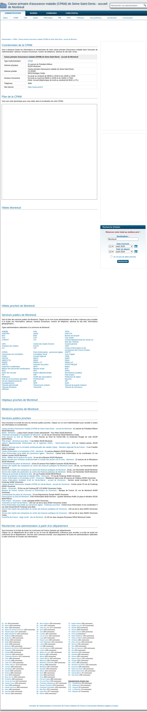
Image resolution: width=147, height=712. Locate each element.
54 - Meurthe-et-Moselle (45, 662)
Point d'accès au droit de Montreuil (16, 437)
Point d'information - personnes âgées (48, 352)
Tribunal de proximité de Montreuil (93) (17, 474)
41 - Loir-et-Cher (42, 636)
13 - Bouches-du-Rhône (10, 648)
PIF (3, 375)
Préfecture (80, 18)
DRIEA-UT (69, 362)
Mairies (33, 13)
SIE (34, 381)
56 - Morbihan (42, 667)
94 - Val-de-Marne (74, 673)
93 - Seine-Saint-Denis (76, 671)
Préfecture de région (73, 377)
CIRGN (4, 352)
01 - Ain (4, 623)
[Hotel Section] (50, 256)
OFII (35, 371)
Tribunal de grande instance (76, 385)
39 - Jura (40, 632)
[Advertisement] (74, 28)
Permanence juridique (73, 373)
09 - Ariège (6, 640)
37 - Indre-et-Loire (43, 627)
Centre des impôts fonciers (43, 344)
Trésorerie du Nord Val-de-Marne (14, 503)
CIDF (67, 346)
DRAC (35, 360)
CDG (4, 344)
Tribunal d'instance (9, 387)
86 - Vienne (72, 656)
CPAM (15, 18)
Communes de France (61, 706)
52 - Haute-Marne (43, 658)
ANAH (35, 334)
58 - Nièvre (40, 671)
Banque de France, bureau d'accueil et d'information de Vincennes (29, 490)
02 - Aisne (5, 625)
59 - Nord (40, 673)
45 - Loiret (40, 644)
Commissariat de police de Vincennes (16, 495)
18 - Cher (5, 658)
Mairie (5, 18)
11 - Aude (5, 644)
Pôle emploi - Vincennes (11, 501)
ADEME (5, 332)
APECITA (68, 334)
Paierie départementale (42, 373)
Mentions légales (104, 706)
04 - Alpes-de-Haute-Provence (12, 630)
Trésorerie (37, 387)
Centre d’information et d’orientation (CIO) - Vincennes (23, 478)
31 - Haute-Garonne (9, 687)
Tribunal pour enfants (41, 385)
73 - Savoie (72, 630)
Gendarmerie (112, 18)
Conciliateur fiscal (40, 354)
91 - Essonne (73, 667)
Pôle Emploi (69, 375)
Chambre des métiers (10, 346)
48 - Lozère (41, 650)
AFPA (67, 332)
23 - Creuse (6, 667)
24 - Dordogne (7, 669)
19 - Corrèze (6, 660)
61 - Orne (40, 677)
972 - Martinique (74, 685)
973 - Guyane (73, 687)
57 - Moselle (41, 669)
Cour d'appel (70, 354)
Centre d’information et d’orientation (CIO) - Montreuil (22, 451)
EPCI (69, 18)
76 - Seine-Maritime (75, 636)
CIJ (3, 348)
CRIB (67, 356)
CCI (34, 340)
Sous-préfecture (95, 18)
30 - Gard (5, 685)
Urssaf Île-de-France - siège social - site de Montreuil (22, 517)
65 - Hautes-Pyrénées (44, 685)
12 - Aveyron (6, 646)
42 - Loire (40, 638)
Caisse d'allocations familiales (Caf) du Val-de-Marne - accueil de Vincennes (33, 480)
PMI (59, 18)
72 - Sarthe (72, 627)
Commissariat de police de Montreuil (16, 464)
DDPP (67, 358)
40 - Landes (41, 634)
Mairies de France (78, 706)
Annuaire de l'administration (40, 706)
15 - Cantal (6, 652)
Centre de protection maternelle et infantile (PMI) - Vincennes (25, 476)
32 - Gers (5, 689)
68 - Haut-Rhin (42, 691)
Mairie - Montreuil (8, 433)
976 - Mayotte (73, 691)
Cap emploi (69, 338)
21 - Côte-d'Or (7, 662)
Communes (51, 13)
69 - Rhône (40, 693)
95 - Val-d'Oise (73, 675)
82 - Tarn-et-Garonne (75, 648)
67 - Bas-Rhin (41, 689)
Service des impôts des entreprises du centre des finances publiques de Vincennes (34, 513)
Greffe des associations (42, 377)
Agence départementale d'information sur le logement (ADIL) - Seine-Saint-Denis (36, 443)
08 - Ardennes (7, 638)
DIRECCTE (6, 360)
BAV (3, 336)
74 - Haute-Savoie (74, 632)
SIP (66, 381)
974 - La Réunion (74, 689)
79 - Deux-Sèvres (74, 642)
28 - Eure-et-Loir (7, 677)
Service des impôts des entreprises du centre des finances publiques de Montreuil (34, 470)
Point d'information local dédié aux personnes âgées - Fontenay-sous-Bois (31, 505)
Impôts (35, 18)
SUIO (67, 383)
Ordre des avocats (9, 373)
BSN (35, 336)
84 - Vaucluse (73, 652)
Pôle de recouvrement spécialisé (14, 379)
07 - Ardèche (6, 636)
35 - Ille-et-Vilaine (43, 623)
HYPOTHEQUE (71, 365)
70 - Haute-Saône (74, 623)
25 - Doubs (6, 671)
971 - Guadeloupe (74, 683)
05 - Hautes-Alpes (8, 632)
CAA (3, 338)
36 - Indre (40, 625)
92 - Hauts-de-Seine (75, 669)
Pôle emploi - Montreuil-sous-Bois (15, 441)
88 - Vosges (72, 660)
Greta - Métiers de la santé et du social (17, 457)
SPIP (35, 383)
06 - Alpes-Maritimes (9, 634)
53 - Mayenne (41, 660)
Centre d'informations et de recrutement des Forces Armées (77, 349)
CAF (25, 18)
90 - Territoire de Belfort (76, 665)
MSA (4, 371)
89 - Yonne (72, 662)
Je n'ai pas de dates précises (124, 257)
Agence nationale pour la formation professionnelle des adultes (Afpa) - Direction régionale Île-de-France (43, 447)
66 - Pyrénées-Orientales (45, 687)
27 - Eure (5, 675)
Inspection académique (11, 367)
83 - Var (71, 650)
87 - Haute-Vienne (74, 658)
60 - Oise (40, 675)
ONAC (67, 371)
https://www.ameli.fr (35, 87)
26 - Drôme (6, 673)
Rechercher (123, 261)
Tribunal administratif (10, 385)
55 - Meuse (41, 665)
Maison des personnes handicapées (16, 369)
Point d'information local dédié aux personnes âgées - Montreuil (28, 453)
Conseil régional (39, 356)
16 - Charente (7, 654)
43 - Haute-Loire (42, 640)
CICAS (36, 346)
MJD (67, 369)
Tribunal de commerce (73, 387)
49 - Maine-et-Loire (43, 652)
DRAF (67, 360)
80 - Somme (72, 644)
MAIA (35, 367)
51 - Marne (40, 656)
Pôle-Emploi (48, 18)
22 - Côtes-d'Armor (8, 665)
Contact (115, 706)
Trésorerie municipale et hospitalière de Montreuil (21, 435)
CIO (34, 348)
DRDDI (4, 362)
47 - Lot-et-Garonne (44, 648)
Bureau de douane (72, 336)
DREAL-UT (37, 362)
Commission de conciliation (12, 354)
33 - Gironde (6, 691)
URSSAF (5, 389)
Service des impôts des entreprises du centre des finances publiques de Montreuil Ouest (37, 466)
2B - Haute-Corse (8, 683)
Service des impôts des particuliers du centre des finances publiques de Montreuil (33, 472)
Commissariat (127, 18)
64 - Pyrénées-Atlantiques (46, 683)
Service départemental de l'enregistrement (12, 382)
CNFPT (68, 352)
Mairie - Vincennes (9, 488)
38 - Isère (40, 630)
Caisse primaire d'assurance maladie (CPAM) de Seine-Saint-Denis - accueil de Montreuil (37, 429)
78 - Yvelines (73, 640)
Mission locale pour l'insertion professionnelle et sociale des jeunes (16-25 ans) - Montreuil (38, 460)
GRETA (5, 365)
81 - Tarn (71, 646)
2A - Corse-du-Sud (8, 681)
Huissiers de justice (40, 365)
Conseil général (71, 344)
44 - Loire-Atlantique (44, 642)
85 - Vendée (72, 654)
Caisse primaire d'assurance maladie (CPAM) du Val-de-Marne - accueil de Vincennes (36, 484)
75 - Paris (71, 634)
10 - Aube (5, 642)
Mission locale (38, 369)
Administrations (13, 13)
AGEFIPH (6, 334)
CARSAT (5, 340)
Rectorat (68, 379)
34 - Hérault (6, 693)
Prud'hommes (38, 379)
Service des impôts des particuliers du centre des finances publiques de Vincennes (34, 509)
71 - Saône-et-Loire (75, 625)
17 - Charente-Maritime (10, 656)
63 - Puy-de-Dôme (43, 681)
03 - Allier (5, 627)
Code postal (72, 13)
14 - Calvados (7, 650)
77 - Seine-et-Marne (75, 638)
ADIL (35, 332)
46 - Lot (39, 646)
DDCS (35, 358)
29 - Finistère (6, 679)
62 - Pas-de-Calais (43, 679)
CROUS (5, 358)
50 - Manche (41, 654)
